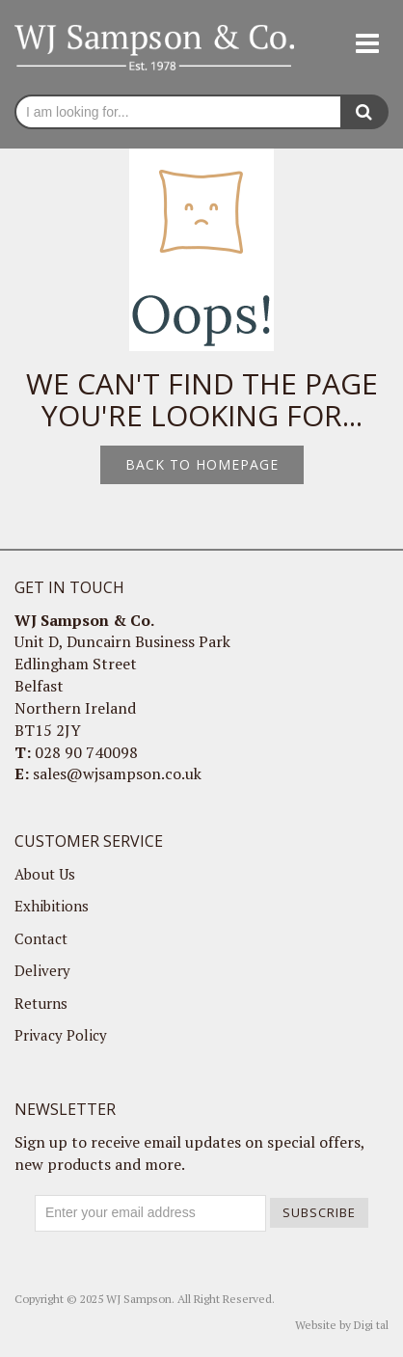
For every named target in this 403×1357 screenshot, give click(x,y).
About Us (44, 873)
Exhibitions (51, 905)
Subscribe (319, 1212)
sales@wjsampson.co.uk (117, 773)
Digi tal (371, 1324)
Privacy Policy (60, 1035)
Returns (40, 1003)
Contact (40, 938)
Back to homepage (202, 464)
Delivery (42, 970)
